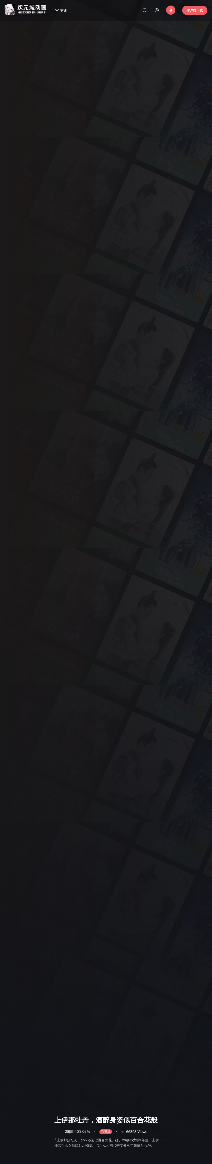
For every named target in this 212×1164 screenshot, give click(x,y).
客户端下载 (195, 10)
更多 (61, 11)
